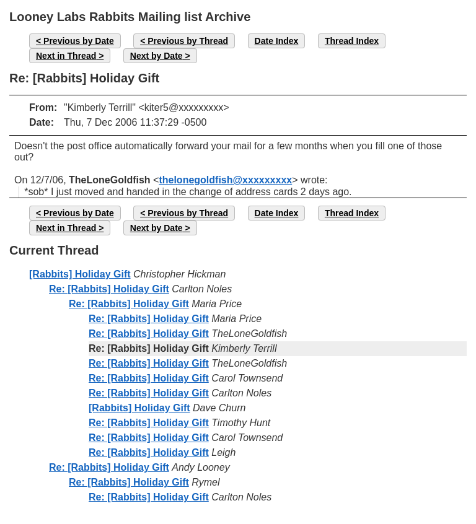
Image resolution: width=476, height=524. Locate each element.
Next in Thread (66, 56)
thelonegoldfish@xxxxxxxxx (225, 180)
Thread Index (352, 41)
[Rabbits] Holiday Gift (80, 274)
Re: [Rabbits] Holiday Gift (109, 289)
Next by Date (156, 56)
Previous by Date (78, 41)
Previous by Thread (188, 41)
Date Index (277, 41)
